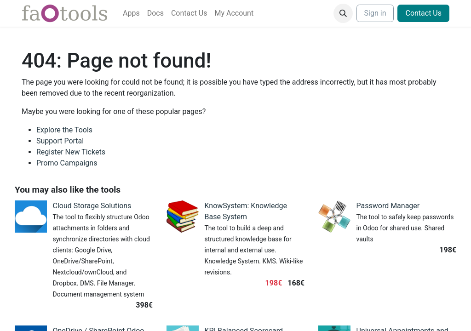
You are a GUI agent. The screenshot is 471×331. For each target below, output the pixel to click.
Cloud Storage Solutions (92, 205)
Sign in (375, 13)
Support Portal (60, 141)
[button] (343, 13)
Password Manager (388, 205)
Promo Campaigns (66, 163)
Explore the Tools (64, 130)
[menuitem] (131, 13)
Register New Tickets (70, 152)
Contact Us (423, 13)
